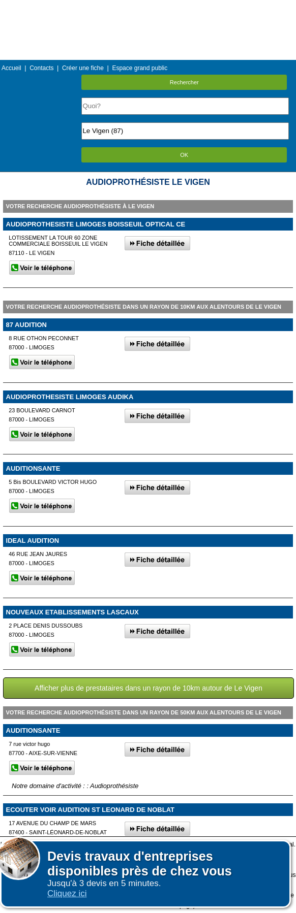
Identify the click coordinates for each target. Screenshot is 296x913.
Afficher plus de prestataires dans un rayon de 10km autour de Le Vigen (148, 688)
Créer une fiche (83, 68)
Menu (148, 7)
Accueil (11, 68)
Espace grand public (139, 68)
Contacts (41, 68)
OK (184, 155)
